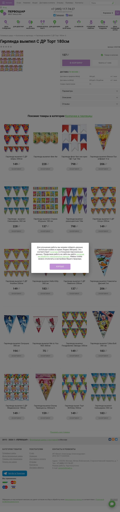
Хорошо (60, 266)
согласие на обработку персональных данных (61, 255)
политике (54, 252)
